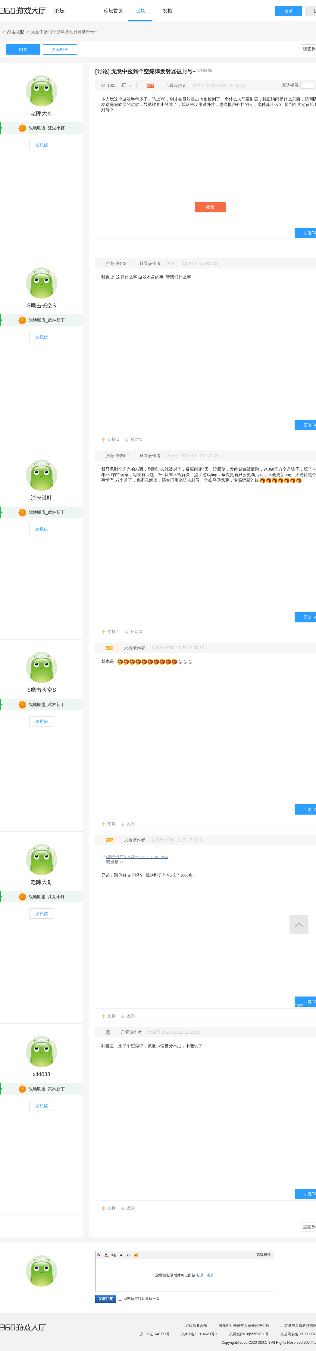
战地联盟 (15, 31)
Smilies (136, 1255)
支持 (113, 439)
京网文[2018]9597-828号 (249, 1334)
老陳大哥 (41, 113)
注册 (210, 1275)
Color (106, 1255)
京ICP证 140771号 (155, 1334)
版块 (140, 10)
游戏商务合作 (196, 1326)
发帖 (167, 10)
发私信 (41, 144)
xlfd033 (41, 1074)
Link (114, 1255)
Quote (121, 1255)
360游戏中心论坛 (35, 13)
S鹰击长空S (41, 306)
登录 (288, 10)
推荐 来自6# (118, 455)
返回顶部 (298, 924)
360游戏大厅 (29, 1330)
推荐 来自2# (118, 263)
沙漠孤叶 (41, 498)
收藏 (210, 207)
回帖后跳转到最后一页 (139, 1298)
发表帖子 (60, 49)
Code (129, 1255)
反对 (136, 439)
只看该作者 (175, 85)
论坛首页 (113, 10)
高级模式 (263, 1255)
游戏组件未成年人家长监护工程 (244, 1326)
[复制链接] (204, 70)
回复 (23, 49)
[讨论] (102, 71)
